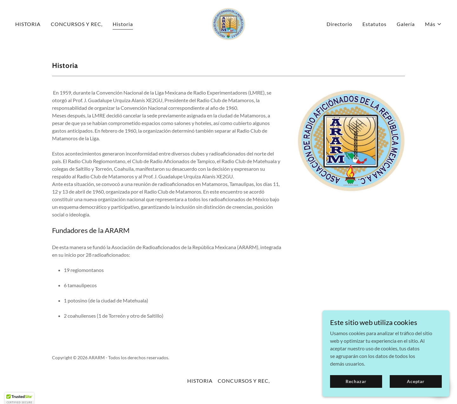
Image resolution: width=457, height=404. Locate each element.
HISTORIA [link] (28, 24)
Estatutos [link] (374, 24)
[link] (228, 23)
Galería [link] (406, 24)
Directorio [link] (339, 24)
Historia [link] (123, 24)
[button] (433, 24)
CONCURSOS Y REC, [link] (77, 24)
